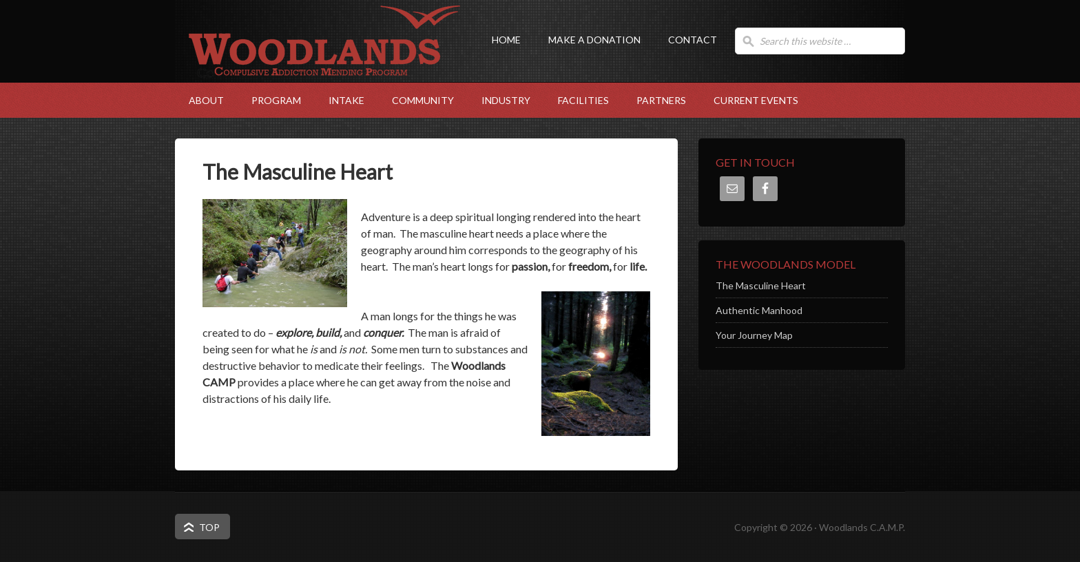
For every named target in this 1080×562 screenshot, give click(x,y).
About (199, 100)
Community (416, 100)
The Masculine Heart (761, 285)
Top (209, 527)
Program (269, 100)
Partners (661, 100)
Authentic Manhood (759, 310)
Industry (499, 100)
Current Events (756, 100)
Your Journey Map (754, 335)
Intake (339, 100)
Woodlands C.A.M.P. (312, 65)
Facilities (576, 100)
